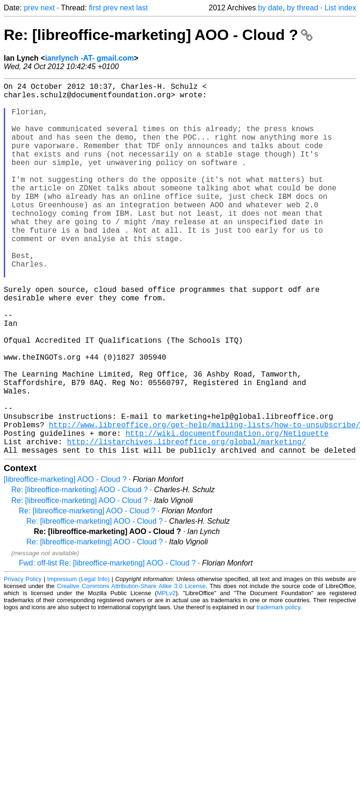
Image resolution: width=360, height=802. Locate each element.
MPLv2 (166, 675)
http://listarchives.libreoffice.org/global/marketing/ (186, 522)
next (47, 8)
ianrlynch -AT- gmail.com (89, 58)
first (95, 8)
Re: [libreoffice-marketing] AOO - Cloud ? (158, 34)
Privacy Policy (22, 661)
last (142, 8)
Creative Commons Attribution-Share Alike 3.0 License (131, 668)
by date (270, 8)
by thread (302, 8)
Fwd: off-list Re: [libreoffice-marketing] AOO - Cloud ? (107, 646)
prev (31, 8)
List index (340, 8)
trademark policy (278, 689)
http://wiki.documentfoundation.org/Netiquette (227, 512)
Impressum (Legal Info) (78, 661)
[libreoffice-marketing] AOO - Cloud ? (65, 562)
